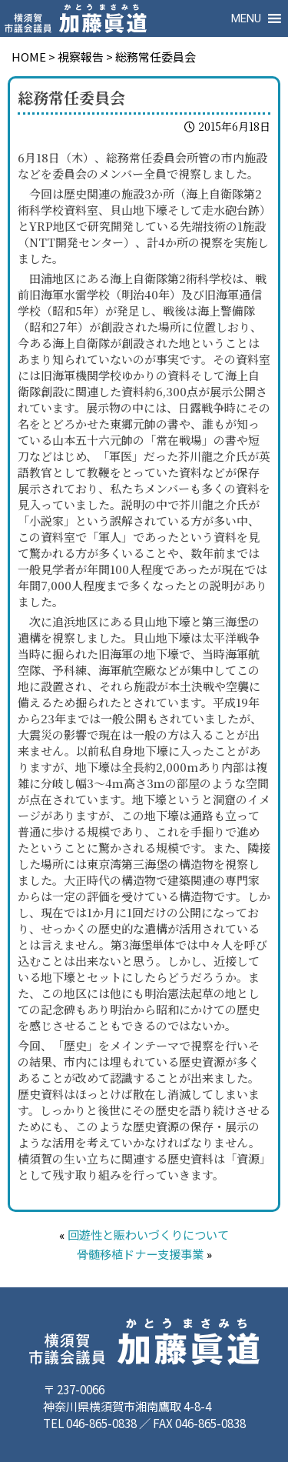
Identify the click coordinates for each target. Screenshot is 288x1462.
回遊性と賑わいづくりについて (148, 1236)
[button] (246, 18)
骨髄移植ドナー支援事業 (140, 1255)
